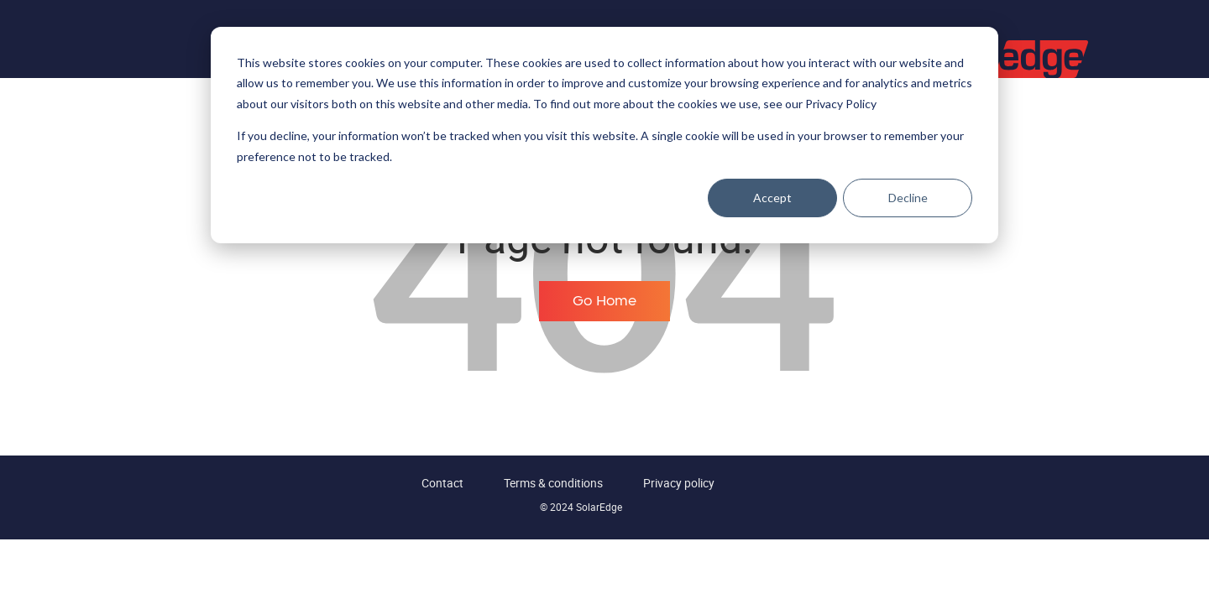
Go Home (604, 301)
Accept (772, 197)
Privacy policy (678, 483)
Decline (908, 197)
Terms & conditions (553, 483)
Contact (442, 483)
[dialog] (604, 135)
